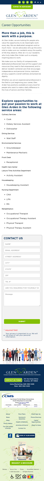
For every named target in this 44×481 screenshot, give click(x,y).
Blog (7, 420)
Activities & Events (22, 425)
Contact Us (22, 428)
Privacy (22, 469)
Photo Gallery (8, 423)
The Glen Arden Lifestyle (8, 427)
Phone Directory (36, 417)
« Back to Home (36, 425)
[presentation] (21, 312)
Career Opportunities (36, 421)
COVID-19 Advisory (22, 7)
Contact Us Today (13, 380)
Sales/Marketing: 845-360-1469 (22, 384)
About (8, 414)
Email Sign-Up (36, 414)
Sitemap (4, 469)
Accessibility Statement (33, 469)
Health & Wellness (22, 422)
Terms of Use (13, 469)
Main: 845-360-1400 (22, 386)
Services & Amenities (22, 418)
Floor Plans (21, 414)
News (8, 417)
